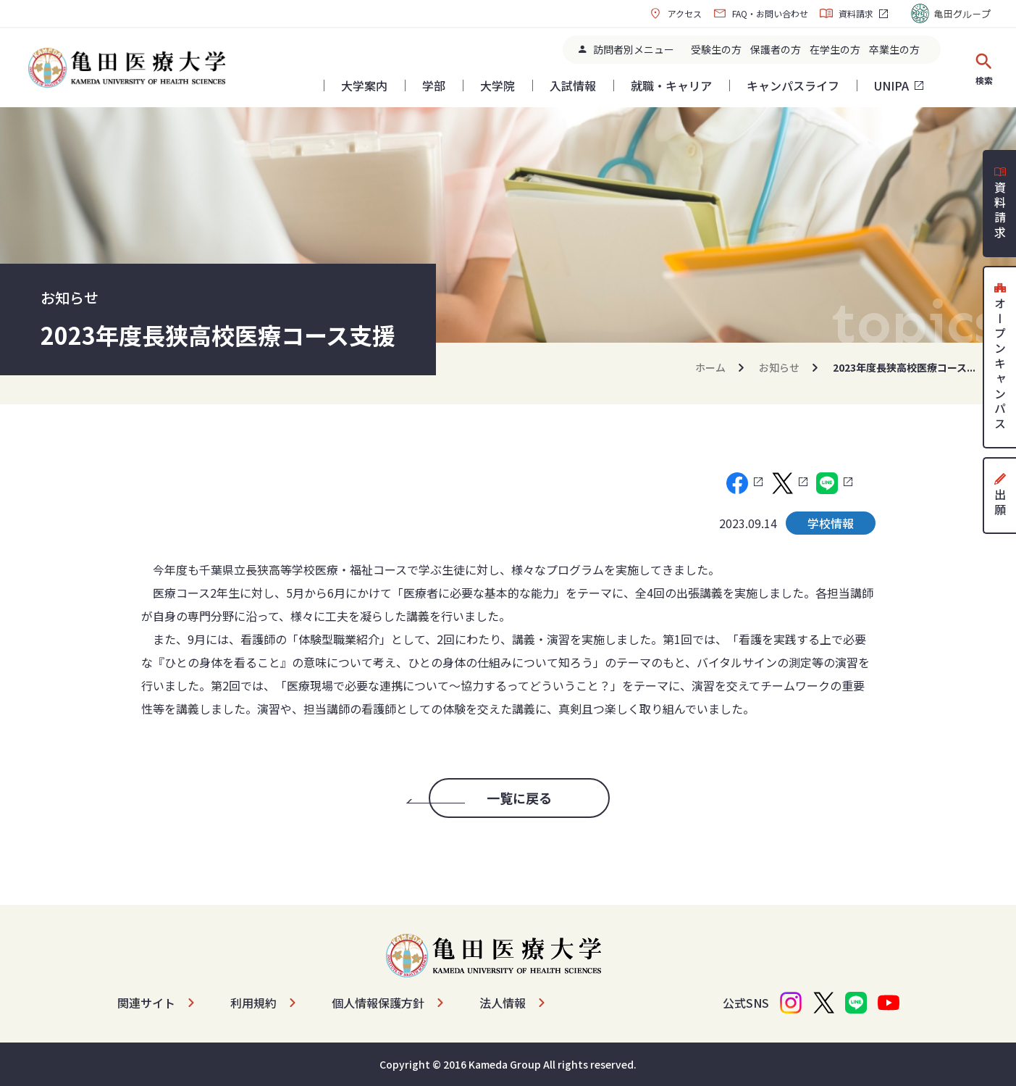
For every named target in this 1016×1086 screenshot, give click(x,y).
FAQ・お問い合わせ (760, 13)
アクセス (675, 13)
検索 (984, 68)
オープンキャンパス (1000, 357)
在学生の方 (835, 49)
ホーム (710, 367)
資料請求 (846, 13)
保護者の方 (775, 49)
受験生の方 (716, 49)
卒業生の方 (894, 49)
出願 (1000, 495)
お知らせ (779, 367)
